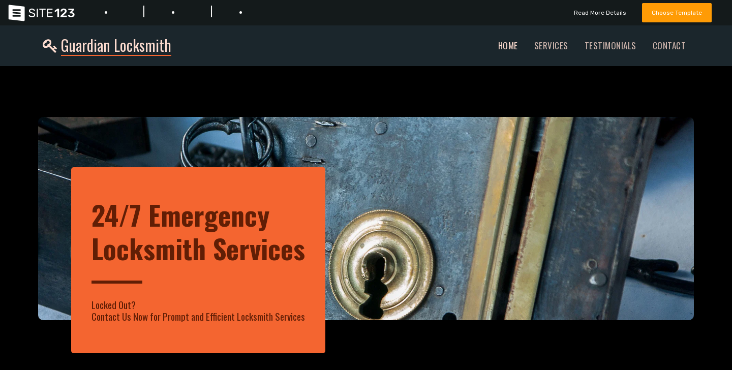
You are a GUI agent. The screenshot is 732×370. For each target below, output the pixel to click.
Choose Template (675, 12)
